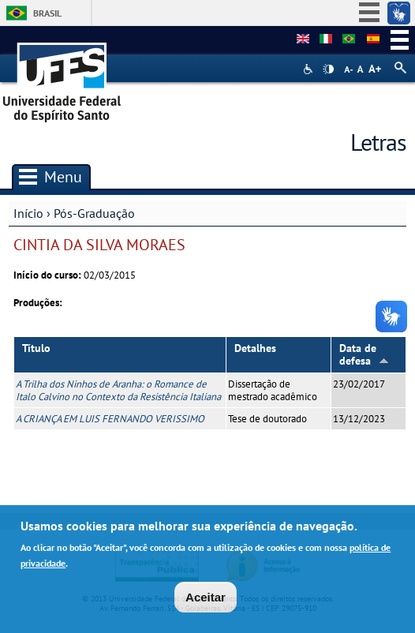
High (328, 69)
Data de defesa (364, 355)
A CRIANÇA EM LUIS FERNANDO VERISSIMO (110, 418)
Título (36, 348)
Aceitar (205, 600)
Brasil (47, 13)
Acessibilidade (310, 69)
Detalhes (255, 348)
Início (28, 213)
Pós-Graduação (94, 213)
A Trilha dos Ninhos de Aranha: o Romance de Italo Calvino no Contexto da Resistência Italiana (118, 390)
